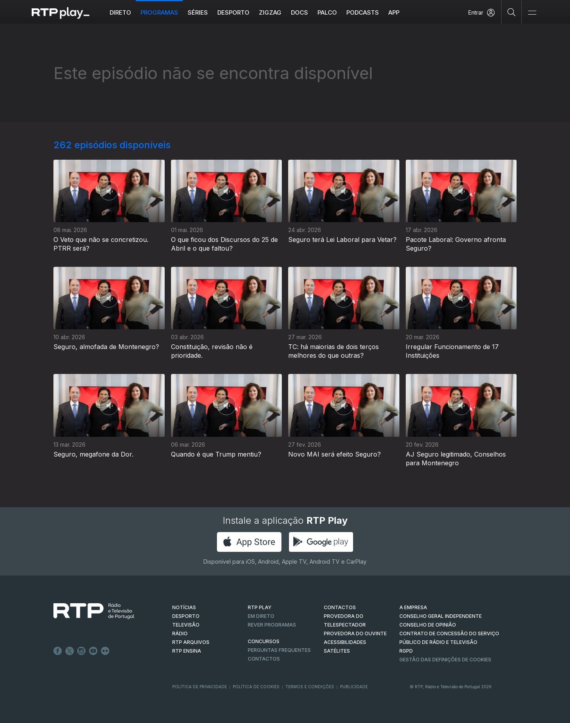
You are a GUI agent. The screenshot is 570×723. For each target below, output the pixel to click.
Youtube (93, 651)
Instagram (81, 651)
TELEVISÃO (186, 625)
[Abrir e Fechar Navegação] (532, 13)
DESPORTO (186, 616)
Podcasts (362, 12)
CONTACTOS (340, 607)
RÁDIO (180, 633)
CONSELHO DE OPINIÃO (427, 625)
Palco (327, 12)
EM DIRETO (261, 616)
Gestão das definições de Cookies (445, 660)
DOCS (299, 12)
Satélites (337, 651)
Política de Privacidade (199, 686)
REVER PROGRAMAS (272, 625)
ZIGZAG (270, 12)
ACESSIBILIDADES (345, 642)
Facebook (57, 651)
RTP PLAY (260, 607)
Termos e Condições (309, 686)
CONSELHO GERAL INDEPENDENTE (440, 616)
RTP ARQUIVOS (190, 642)
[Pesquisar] (512, 12)
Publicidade (354, 686)
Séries (198, 12)
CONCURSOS (263, 641)
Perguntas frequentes (279, 650)
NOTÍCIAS (184, 607)
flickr (105, 651)
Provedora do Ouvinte (355, 633)
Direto (120, 12)
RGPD (406, 651)
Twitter (69, 651)
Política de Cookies (256, 686)
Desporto (233, 12)
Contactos (264, 659)
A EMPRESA (413, 607)
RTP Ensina (186, 651)
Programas (159, 12)
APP (393, 12)
